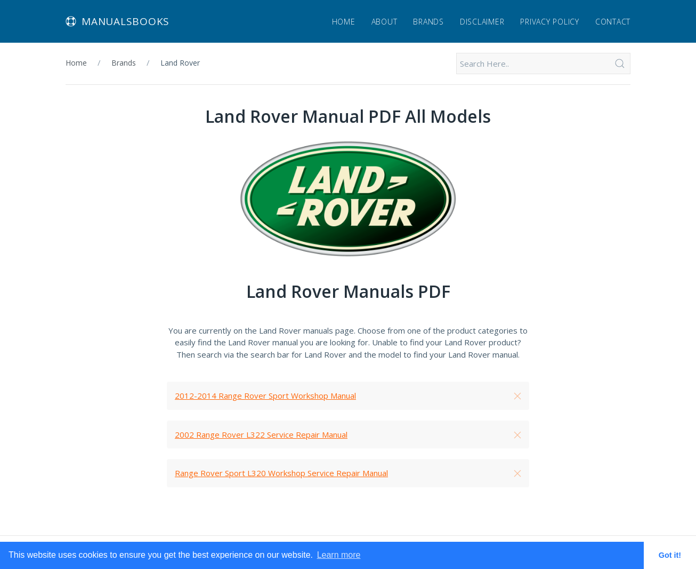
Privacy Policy (549, 22)
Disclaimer (482, 22)
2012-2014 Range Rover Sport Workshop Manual (265, 395)
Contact (612, 22)
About (384, 22)
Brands (428, 22)
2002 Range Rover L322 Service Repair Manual (261, 434)
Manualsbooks (117, 21)
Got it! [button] (670, 555)
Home (343, 22)
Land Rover (180, 63)
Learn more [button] (339, 554)
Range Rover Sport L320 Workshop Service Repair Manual (281, 473)
